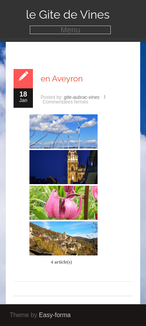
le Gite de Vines (68, 14)
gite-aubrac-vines (82, 97)
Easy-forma (55, 315)
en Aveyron (62, 78)
